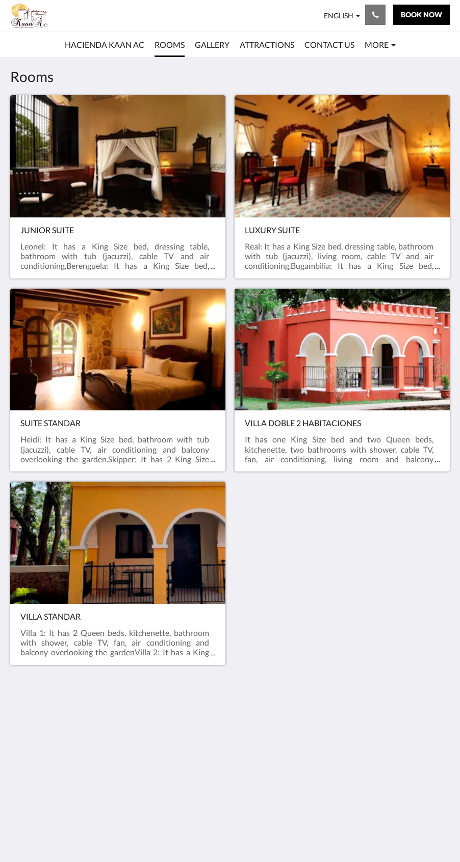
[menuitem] (104, 45)
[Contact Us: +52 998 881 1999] (375, 15)
